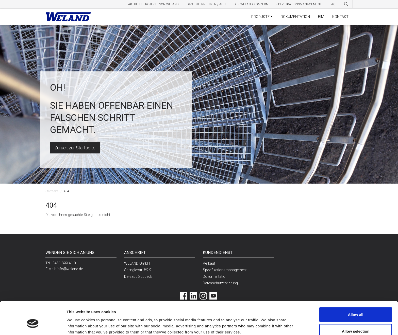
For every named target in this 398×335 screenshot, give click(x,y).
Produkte (260, 17)
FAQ (333, 4)
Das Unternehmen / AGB (206, 4)
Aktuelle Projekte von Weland (153, 4)
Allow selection (355, 305)
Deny (355, 321)
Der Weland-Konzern (251, 4)
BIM (321, 17)
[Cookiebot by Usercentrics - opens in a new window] (33, 325)
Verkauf (209, 263)
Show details (261, 322)
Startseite (51, 191)
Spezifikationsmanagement (299, 4)
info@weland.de (70, 269)
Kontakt (340, 17)
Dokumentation (295, 17)
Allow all (355, 288)
